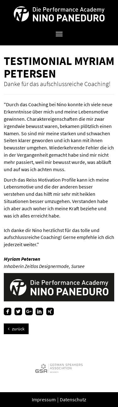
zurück (16, 329)
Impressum (44, 399)
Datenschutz (73, 399)
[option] (59, 368)
